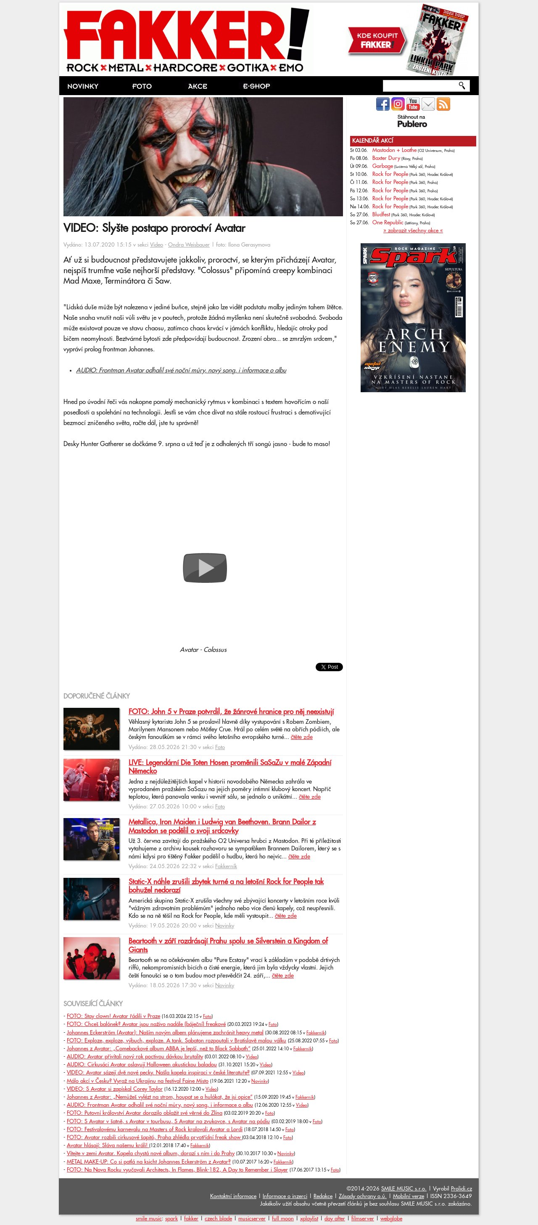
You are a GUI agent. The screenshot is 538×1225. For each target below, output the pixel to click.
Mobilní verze (408, 1196)
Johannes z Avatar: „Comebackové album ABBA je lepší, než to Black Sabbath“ (159, 1049)
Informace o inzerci (285, 1196)
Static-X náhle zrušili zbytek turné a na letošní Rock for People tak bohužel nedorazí (226, 886)
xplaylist (309, 1219)
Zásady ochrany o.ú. (363, 1196)
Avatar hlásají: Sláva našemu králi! (108, 1145)
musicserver (252, 1219)
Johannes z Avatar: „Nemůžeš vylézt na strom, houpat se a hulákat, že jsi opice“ (160, 1097)
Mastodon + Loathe (394, 150)
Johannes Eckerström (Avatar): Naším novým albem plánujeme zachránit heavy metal (165, 1033)
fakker (191, 1219)
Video (156, 245)
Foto (220, 747)
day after (334, 1219)
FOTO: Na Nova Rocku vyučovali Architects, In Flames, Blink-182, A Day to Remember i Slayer (177, 1170)
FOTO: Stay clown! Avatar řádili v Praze (113, 1016)
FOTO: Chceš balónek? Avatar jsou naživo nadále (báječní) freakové (146, 1024)
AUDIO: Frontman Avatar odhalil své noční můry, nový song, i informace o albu (181, 370)
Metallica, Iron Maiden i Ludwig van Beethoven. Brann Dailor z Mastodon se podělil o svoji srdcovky (222, 826)
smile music (149, 1219)
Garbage (382, 166)
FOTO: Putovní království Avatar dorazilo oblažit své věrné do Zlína (144, 1113)
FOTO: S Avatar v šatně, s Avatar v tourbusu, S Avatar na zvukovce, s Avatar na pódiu (168, 1121)
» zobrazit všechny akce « (413, 231)
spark (171, 1219)
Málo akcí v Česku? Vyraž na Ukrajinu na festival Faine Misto (137, 1081)
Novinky (224, 926)
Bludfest (381, 215)
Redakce (323, 1196)
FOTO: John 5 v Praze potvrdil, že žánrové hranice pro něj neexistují (231, 712)
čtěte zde (302, 737)
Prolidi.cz (461, 1189)
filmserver (362, 1219)
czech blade (218, 1219)
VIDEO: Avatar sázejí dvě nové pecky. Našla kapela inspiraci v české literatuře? (158, 1073)
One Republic (388, 223)
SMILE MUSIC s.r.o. (404, 1189)
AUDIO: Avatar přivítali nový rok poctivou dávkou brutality (135, 1057)
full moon (283, 1219)
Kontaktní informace (233, 1196)
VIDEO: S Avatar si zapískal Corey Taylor (115, 1089)
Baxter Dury (386, 158)
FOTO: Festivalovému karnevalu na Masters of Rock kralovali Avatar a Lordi (155, 1129)
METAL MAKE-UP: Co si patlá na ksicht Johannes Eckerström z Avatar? (149, 1162)
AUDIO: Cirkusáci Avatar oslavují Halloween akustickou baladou (142, 1065)
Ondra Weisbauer (189, 245)
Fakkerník (226, 866)
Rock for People (390, 174)
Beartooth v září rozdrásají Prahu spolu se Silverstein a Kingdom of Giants (228, 945)
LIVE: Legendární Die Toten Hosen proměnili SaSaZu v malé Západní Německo (230, 767)
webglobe (391, 1219)
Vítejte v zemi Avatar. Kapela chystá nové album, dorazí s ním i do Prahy (151, 1153)
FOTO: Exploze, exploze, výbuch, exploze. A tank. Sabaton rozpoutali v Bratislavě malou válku (176, 1041)
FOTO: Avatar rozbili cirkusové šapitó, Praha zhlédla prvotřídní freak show (154, 1137)
